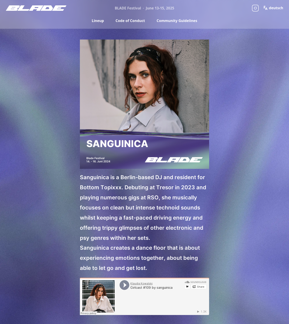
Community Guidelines (177, 20)
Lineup (98, 20)
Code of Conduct (130, 20)
